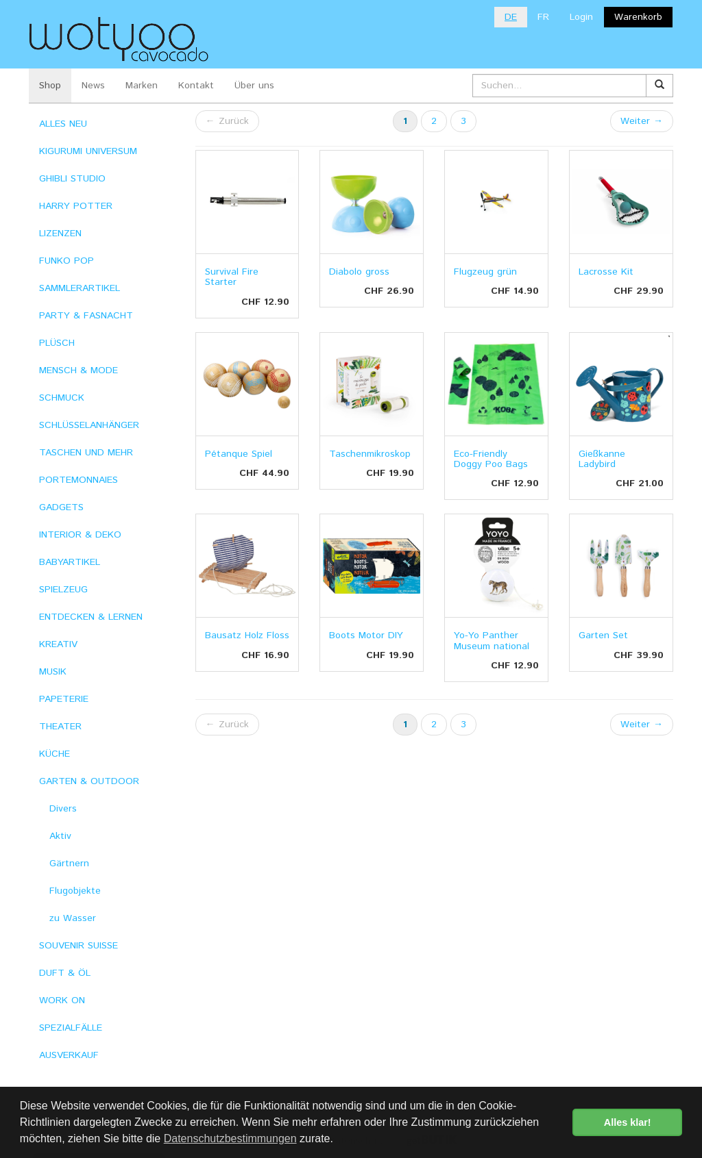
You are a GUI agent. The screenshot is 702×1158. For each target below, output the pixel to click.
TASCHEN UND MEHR (86, 453)
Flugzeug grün (485, 272)
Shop (50, 85)
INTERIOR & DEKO (80, 535)
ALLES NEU (63, 124)
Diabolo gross (359, 272)
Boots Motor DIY (366, 635)
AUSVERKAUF (69, 1055)
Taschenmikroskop (370, 454)
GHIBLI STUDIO (72, 179)
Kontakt (196, 85)
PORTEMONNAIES (78, 480)
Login (581, 17)
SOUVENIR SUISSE (78, 946)
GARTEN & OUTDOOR (89, 781)
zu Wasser (72, 918)
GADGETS (61, 507)
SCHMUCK (61, 398)
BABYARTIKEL (69, 562)
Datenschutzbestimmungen (230, 1138)
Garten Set (603, 635)
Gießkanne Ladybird (602, 459)
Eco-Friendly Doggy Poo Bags (491, 459)
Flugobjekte (75, 891)
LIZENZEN (60, 233)
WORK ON (62, 1000)
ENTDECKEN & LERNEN (91, 617)
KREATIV (58, 644)
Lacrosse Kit (606, 272)
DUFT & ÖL (64, 973)
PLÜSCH (57, 343)
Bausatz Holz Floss (247, 635)
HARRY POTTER (75, 206)
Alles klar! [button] (627, 1122)
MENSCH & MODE (78, 370)
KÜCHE (54, 754)
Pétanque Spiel (238, 454)
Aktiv (60, 836)
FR (543, 17)
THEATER (60, 726)
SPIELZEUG (63, 589)
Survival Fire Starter (231, 277)
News (93, 85)
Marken (141, 85)
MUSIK (52, 672)
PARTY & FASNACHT (86, 316)
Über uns (254, 85)
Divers (63, 809)
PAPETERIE (63, 699)
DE (511, 17)
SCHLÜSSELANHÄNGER (89, 425)
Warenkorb (638, 17)
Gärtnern (69, 863)
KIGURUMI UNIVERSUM (88, 151)
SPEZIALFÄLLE (70, 1028)
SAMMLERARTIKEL (79, 288)
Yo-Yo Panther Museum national (491, 641)
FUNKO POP (66, 261)
